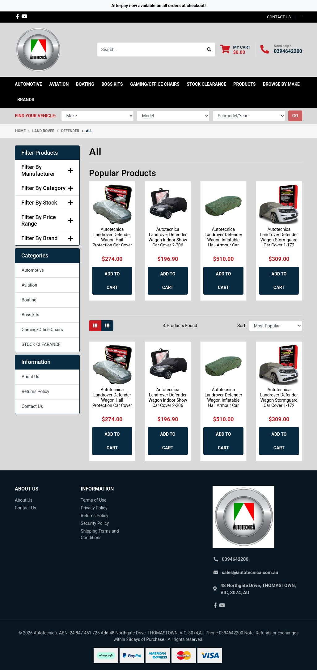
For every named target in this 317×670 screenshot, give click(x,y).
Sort (241, 325)
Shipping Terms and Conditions (100, 534)
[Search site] (209, 49)
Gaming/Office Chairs (42, 329)
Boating (29, 299)
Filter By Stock (47, 202)
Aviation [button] (59, 84)
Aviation (29, 285)
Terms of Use (93, 500)
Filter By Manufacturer (47, 170)
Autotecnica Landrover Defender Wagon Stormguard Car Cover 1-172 (279, 237)
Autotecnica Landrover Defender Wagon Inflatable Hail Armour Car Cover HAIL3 (223, 240)
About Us (30, 376)
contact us (279, 17)
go (295, 115)
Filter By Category (47, 188)
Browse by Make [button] (281, 84)
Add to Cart (112, 280)
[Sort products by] (275, 325)
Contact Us (32, 406)
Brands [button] (25, 99)
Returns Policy (35, 391)
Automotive (33, 270)
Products (244, 84)
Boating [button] (85, 84)
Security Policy (95, 523)
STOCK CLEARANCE (206, 84)
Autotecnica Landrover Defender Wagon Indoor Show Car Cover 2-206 (167, 237)
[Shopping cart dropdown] (235, 49)
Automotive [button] (28, 84)
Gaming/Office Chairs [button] (155, 84)
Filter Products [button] (39, 152)
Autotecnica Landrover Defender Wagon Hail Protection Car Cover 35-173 (112, 240)
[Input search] (150, 49)
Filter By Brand (47, 238)
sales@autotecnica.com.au (250, 572)
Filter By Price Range (47, 220)
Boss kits (112, 84)
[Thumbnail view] (95, 325)
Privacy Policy (94, 507)
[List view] (107, 325)
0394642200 (288, 51)
